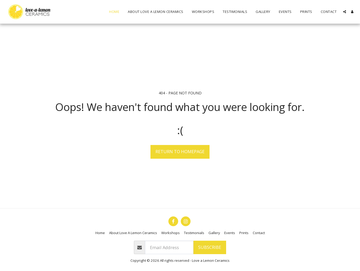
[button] (344, 11)
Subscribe (209, 247)
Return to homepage (180, 151)
